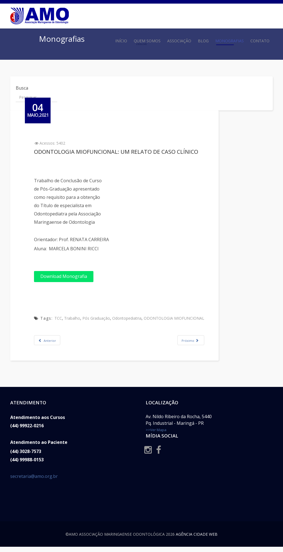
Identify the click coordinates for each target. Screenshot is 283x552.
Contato (259, 40)
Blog (203, 40)
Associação (179, 40)
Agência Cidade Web (197, 539)
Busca (22, 88)
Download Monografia (68, 276)
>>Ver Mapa (156, 435)
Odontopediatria (131, 318)
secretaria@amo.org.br (34, 481)
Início (121, 40)
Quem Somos (147, 40)
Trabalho (77, 318)
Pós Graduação (101, 318)
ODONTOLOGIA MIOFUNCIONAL (178, 318)
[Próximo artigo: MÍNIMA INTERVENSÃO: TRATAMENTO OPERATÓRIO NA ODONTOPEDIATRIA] (195, 340)
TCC (63, 318)
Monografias (229, 40)
